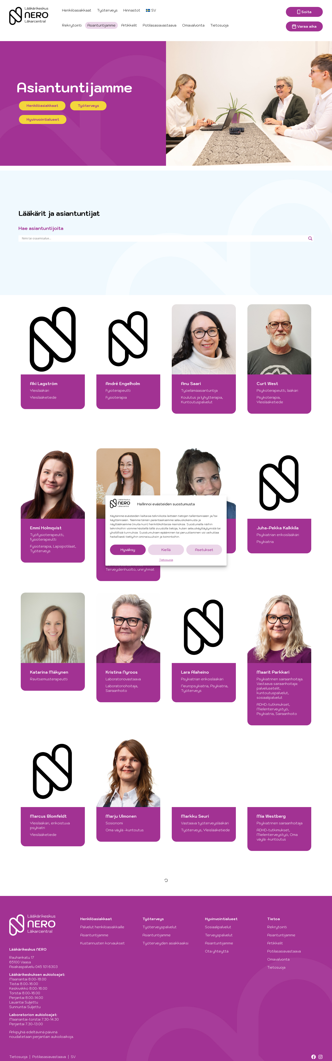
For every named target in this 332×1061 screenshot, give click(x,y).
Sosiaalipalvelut (218, 927)
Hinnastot (131, 10)
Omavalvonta (193, 25)
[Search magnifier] (310, 238)
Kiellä (166, 550)
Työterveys (107, 10)
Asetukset (204, 550)
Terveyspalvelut (219, 935)
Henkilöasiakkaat (76, 10)
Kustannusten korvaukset (102, 943)
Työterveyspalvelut (160, 927)
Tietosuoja (166, 559)
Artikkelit (129, 25)
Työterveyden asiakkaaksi (166, 943)
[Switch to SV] (151, 10)
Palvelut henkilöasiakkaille (103, 927)
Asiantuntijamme (101, 25)
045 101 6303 (46, 967)
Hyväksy (128, 550)
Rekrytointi (72, 25)
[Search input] (164, 238)
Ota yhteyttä (216, 951)
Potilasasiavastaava (159, 25)
